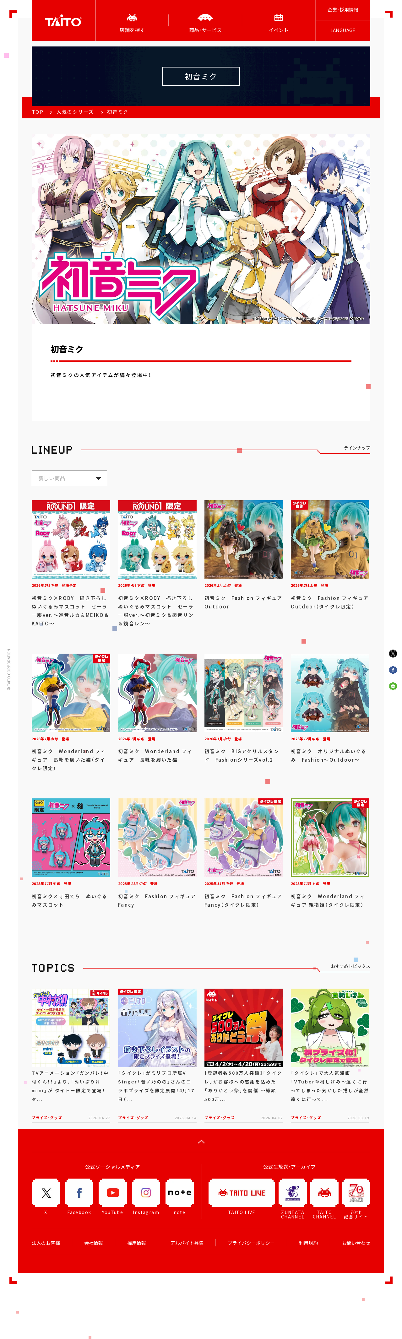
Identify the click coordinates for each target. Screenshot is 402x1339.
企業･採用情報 (343, 9)
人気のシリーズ (75, 111)
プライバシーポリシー (251, 1242)
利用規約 (308, 1242)
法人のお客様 (46, 1242)
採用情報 (136, 1242)
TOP (38, 111)
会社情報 (93, 1242)
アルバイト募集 (187, 1242)
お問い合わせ (356, 1242)
